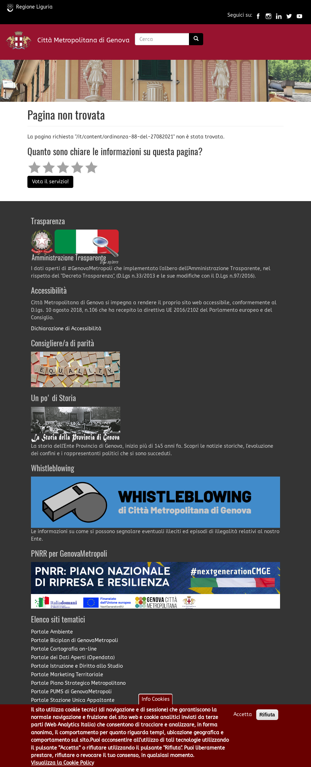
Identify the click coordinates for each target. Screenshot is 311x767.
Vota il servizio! (50, 182)
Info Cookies (156, 703)
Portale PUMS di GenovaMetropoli (71, 692)
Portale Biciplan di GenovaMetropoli (74, 640)
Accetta (242, 718)
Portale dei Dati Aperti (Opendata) (73, 658)
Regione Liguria (30, 7)
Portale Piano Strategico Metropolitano (78, 683)
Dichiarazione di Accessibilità (66, 329)
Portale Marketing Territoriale (67, 675)
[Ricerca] (196, 39)
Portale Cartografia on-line (64, 649)
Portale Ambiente (52, 632)
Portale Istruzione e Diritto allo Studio (77, 666)
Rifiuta (267, 718)
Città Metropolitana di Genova (83, 40)
